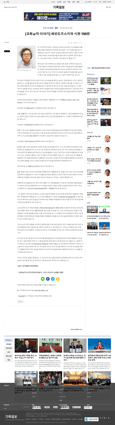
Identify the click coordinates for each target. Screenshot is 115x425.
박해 (77, 2)
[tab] (8, 344)
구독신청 (104, 2)
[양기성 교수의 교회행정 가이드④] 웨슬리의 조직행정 (94, 172)
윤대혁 (59, 2)
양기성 (89, 176)
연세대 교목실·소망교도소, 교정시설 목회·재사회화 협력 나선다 (74, 357)
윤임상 (21, 302)
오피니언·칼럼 (48, 28)
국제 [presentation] (8, 360)
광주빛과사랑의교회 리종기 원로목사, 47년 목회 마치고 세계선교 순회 (99, 357)
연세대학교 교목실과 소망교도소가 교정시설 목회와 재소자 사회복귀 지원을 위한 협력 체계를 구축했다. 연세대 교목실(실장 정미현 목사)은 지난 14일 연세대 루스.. (74, 365)
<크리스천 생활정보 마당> (76, 329)
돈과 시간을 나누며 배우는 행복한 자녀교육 (94, 160)
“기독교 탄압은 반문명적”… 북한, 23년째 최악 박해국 (93, 91)
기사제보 (47, 419)
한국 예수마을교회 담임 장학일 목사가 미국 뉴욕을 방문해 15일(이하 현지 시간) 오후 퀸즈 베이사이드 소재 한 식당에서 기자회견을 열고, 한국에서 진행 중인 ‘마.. (26, 363)
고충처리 (74, 419)
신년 (64, 2)
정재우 (89, 152)
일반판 (95, 2)
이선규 (89, 197)
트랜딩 (53, 2)
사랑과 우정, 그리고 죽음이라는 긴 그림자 (94, 149)
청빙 (68, 2)
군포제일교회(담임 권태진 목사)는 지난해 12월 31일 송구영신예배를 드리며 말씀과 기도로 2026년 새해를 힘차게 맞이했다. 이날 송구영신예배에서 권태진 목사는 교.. (99, 396)
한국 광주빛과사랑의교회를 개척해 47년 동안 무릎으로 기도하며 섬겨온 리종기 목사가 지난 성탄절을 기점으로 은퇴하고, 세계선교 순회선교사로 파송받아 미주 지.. (99, 365)
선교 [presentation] (8, 352)
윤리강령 (80, 419)
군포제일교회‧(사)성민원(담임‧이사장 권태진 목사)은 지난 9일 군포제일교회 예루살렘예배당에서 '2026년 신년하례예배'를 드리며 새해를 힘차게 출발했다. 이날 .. (74, 396)
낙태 (73, 2)
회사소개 (28, 419)
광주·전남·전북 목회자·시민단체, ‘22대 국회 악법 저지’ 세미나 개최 (93, 112)
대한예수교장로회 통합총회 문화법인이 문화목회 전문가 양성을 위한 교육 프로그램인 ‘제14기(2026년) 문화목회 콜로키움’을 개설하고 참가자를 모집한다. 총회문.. (50, 364)
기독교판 (89, 2)
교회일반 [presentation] (8, 344)
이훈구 (89, 163)
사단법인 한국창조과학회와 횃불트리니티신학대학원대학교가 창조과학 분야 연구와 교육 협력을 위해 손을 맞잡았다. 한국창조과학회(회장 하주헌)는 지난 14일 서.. (26, 398)
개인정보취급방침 (55, 419)
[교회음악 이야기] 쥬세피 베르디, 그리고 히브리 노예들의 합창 (41, 272)
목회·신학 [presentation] (8, 356)
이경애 (89, 186)
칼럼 (56, 28)
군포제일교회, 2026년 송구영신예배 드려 (99, 389)
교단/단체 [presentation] (9, 348)
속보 (88, 68)
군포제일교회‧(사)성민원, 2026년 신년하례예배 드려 (73, 389)
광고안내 (34, 419)
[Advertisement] (98, 53)
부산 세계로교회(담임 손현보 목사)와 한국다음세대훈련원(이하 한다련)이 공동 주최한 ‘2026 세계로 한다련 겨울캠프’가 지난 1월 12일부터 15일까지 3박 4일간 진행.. (50, 396)
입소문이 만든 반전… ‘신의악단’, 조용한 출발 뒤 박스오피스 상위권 (92, 102)
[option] (93, 213)
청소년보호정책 (66, 419)
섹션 (6, 2)
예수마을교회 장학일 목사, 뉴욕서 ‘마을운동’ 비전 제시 (92, 123)
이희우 (89, 141)
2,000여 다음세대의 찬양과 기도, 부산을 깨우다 (50, 389)
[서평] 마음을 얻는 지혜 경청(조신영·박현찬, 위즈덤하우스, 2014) (93, 81)
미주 (100, 2)
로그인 (109, 2)
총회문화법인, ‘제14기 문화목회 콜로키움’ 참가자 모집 (50, 356)
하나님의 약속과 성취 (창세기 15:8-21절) (93, 194)
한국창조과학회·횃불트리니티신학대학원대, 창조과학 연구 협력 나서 (26, 390)
